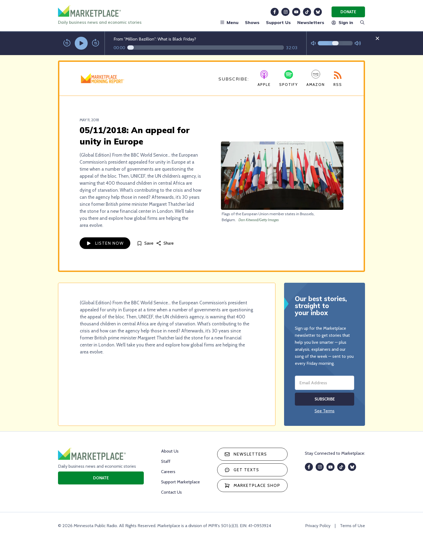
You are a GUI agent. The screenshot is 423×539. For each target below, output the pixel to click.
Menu (229, 22)
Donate (348, 11)
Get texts (241, 470)
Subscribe (325, 399)
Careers (168, 471)
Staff (165, 461)
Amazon (315, 78)
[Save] (145, 243)
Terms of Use (352, 525)
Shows (252, 22)
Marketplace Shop (252, 485)
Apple (264, 78)
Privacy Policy (317, 525)
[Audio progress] (205, 47)
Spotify (288, 78)
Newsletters (310, 22)
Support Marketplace (180, 481)
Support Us (278, 22)
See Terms (325, 410)
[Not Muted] (313, 43)
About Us (170, 451)
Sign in (342, 22)
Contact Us (171, 492)
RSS (337, 79)
